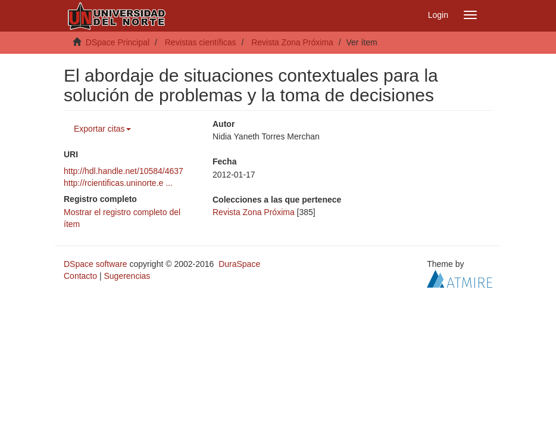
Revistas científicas (200, 42)
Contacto (80, 276)
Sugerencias (127, 276)
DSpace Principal (117, 42)
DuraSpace (239, 264)
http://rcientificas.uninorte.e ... (118, 183)
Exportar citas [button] (102, 128)
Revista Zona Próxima (292, 42)
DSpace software (95, 264)
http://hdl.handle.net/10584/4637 (123, 171)
